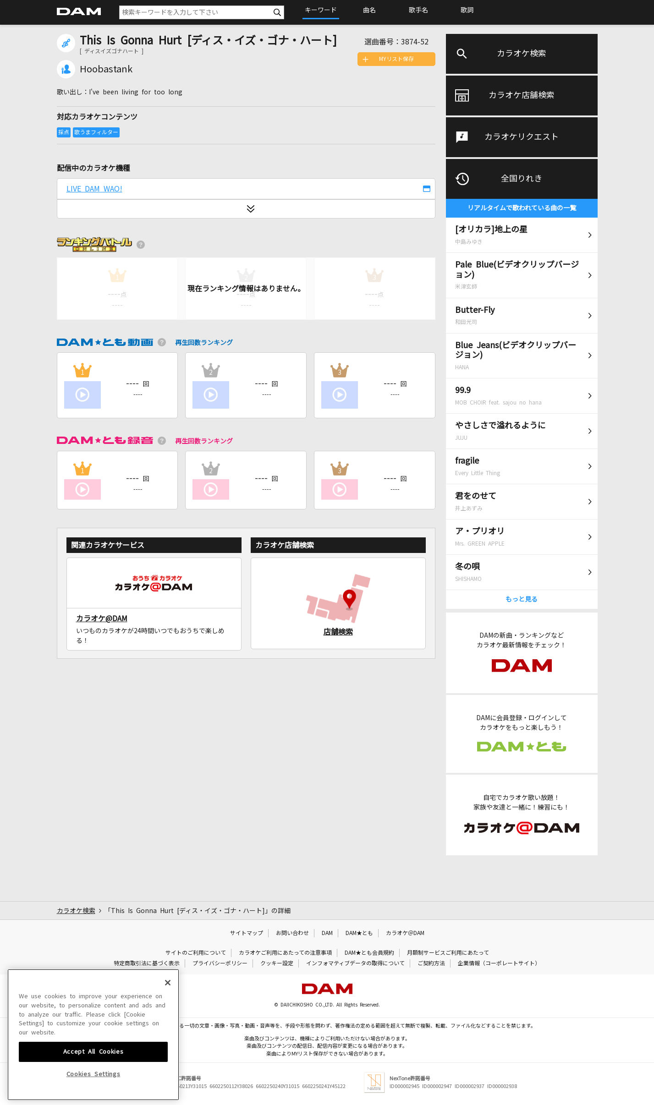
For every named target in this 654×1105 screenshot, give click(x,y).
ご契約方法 (431, 963)
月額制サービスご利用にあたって (448, 953)
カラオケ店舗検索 (522, 95)
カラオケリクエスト (521, 137)
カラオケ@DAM (101, 618)
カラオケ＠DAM (405, 933)
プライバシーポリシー (219, 963)
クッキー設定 (276, 963)
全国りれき (521, 179)
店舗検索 (338, 631)
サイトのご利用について (195, 953)
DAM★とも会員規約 (369, 953)
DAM (327, 933)
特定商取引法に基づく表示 (147, 963)
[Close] (168, 1046)
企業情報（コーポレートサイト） (499, 963)
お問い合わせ (292, 933)
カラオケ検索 (521, 53)
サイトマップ (246, 933)
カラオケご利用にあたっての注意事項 (285, 953)
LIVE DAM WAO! (94, 188)
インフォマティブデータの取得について (355, 963)
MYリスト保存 (396, 59)
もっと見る (522, 599)
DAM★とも (359, 933)
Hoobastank (106, 69)
